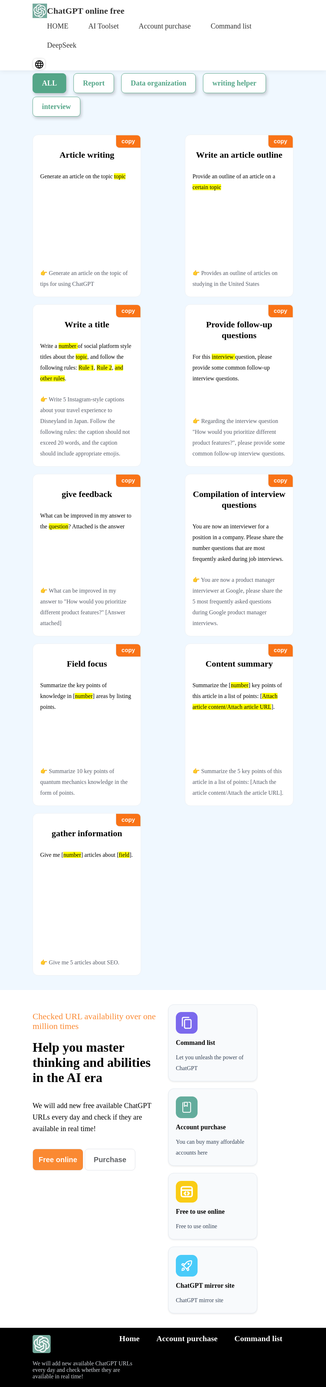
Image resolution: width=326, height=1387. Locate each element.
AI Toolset (103, 26)
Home (129, 1338)
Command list (231, 26)
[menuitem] (58, 25)
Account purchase (165, 26)
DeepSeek (61, 45)
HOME (57, 26)
